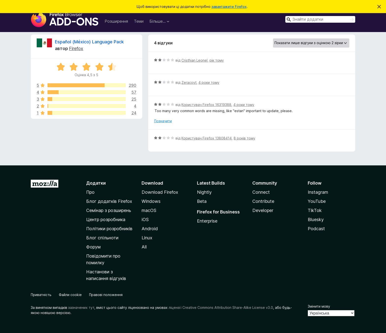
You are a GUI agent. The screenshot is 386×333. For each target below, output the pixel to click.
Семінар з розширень (108, 210)
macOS (149, 210)
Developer (262, 210)
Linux (147, 237)
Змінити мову (319, 306)
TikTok (315, 210)
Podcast (316, 228)
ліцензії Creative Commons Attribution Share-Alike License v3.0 (221, 307)
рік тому (216, 60)
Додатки (96, 183)
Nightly (204, 192)
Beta (202, 201)
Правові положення (106, 295)
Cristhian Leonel (194, 60)
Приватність (41, 295)
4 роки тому (208, 82)
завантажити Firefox (229, 6)
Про (90, 192)
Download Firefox (160, 192)
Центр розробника (105, 219)
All (144, 246)
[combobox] (320, 19)
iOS (145, 219)
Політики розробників (109, 228)
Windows (151, 201)
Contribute (263, 201)
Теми (139, 21)
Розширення (116, 21)
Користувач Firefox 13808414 (206, 138)
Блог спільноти (102, 237)
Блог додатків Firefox (109, 201)
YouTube (317, 201)
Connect (261, 192)
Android (150, 228)
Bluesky (316, 219)
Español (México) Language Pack (89, 41)
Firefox (76, 48)
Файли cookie (70, 295)
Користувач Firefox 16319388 (206, 105)
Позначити (163, 121)
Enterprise (207, 221)
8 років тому (244, 138)
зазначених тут (81, 307)
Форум (93, 246)
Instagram (318, 192)
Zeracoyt (188, 82)
